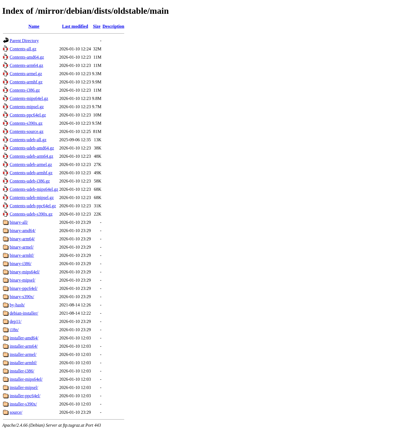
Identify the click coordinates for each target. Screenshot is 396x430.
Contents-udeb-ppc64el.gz (33, 205)
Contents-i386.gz (25, 90)
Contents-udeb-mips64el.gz (34, 189)
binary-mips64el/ (25, 272)
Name (33, 26)
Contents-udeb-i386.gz (30, 181)
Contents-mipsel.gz (27, 106)
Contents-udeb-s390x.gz (31, 214)
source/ (16, 412)
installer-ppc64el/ (25, 395)
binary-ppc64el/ (23, 288)
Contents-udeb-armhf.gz (31, 172)
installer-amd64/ (24, 338)
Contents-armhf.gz (26, 82)
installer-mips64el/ (26, 379)
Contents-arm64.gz (26, 65)
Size (97, 26)
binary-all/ (19, 222)
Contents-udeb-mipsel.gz (32, 197)
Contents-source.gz (26, 131)
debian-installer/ (24, 313)
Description (113, 26)
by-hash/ (17, 305)
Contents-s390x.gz (26, 123)
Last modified (75, 26)
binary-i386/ (20, 263)
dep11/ (15, 321)
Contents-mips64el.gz (29, 98)
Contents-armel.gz (26, 73)
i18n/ (14, 329)
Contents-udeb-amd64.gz (32, 148)
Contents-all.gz (23, 49)
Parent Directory (24, 40)
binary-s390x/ (22, 296)
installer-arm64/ (24, 346)
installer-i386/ (22, 371)
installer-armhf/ (23, 362)
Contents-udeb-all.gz (28, 139)
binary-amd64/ (22, 230)
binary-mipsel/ (22, 280)
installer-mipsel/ (24, 387)
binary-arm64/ (22, 238)
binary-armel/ (22, 247)
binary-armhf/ (22, 255)
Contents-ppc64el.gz (28, 115)
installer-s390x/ (23, 404)
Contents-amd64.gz (27, 57)
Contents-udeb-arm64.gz (31, 156)
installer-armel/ (23, 354)
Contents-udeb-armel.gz (31, 164)
